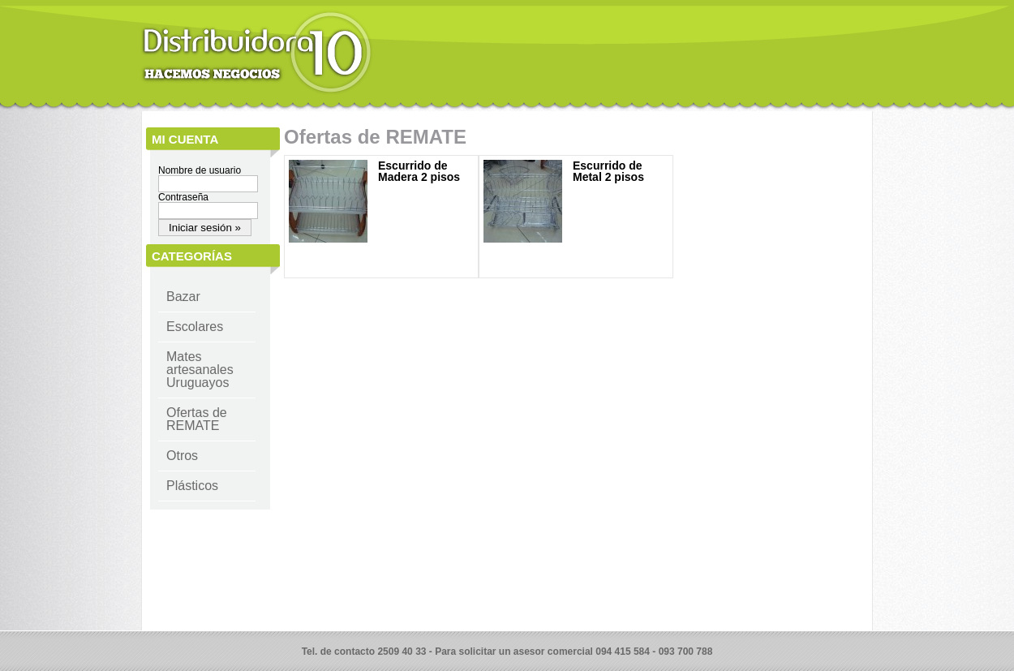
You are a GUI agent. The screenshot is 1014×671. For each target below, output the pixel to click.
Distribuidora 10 (256, 52)
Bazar (183, 296)
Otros (182, 455)
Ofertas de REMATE (196, 419)
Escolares (194, 326)
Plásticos (192, 485)
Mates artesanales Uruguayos (200, 369)
